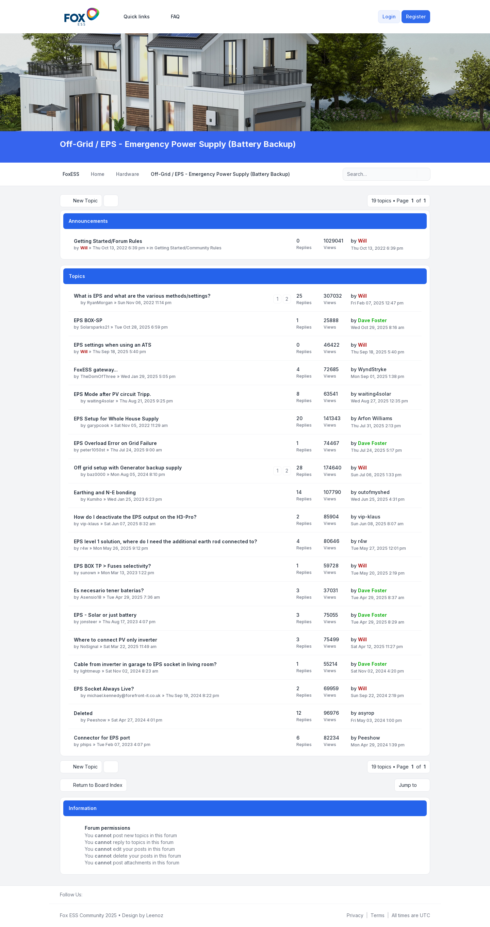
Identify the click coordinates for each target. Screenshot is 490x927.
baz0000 (96, 474)
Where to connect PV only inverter (115, 640)
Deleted (83, 713)
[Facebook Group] (86, 894)
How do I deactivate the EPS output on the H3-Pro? (135, 517)
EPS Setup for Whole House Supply (116, 418)
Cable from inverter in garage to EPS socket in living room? (145, 664)
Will (83, 247)
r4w (84, 548)
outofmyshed (374, 492)
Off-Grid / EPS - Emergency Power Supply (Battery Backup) (178, 144)
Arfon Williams (375, 418)
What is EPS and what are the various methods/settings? (142, 296)
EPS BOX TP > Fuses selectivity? (112, 566)
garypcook (98, 425)
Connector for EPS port (102, 738)
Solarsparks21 (94, 327)
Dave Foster (372, 320)
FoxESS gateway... (96, 370)
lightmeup (90, 671)
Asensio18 (90, 597)
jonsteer (88, 621)
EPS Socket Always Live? (104, 689)
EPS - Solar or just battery (105, 615)
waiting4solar (100, 400)
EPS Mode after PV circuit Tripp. (112, 394)
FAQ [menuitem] (171, 17)
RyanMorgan (100, 302)
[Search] (411, 174)
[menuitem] (134, 17)
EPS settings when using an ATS (112, 345)
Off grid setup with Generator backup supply (128, 467)
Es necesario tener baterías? (109, 590)
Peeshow (96, 720)
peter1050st (92, 449)
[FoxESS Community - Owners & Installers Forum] (82, 16)
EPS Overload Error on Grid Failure (115, 443)
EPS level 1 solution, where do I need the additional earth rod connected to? (165, 541)
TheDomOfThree (98, 376)
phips (86, 744)
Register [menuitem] (416, 16)
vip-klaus (89, 523)
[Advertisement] (245, 87)
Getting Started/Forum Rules (108, 241)
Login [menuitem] (389, 16)
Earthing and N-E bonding (105, 492)
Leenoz (154, 915)
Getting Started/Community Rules (188, 247)
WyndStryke (372, 369)
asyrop (366, 713)
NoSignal (89, 646)
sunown (88, 572)
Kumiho (94, 499)
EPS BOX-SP (88, 320)
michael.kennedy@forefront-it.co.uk (124, 695)
